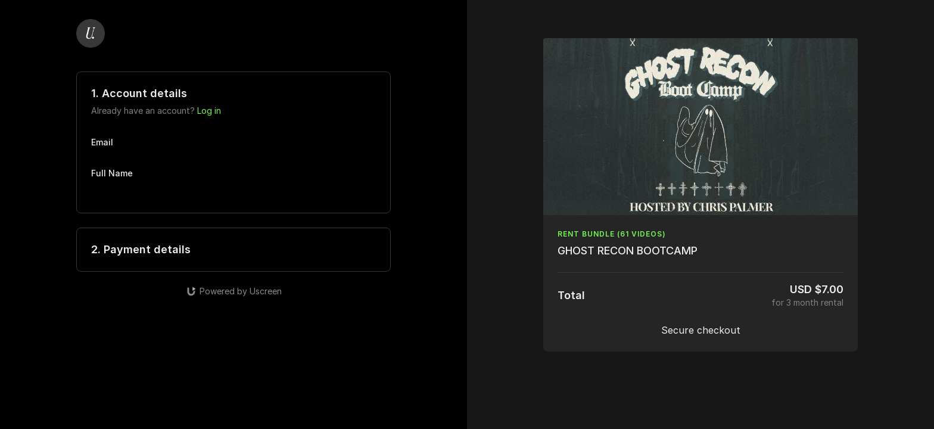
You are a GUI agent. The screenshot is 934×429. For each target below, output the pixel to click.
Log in (209, 110)
